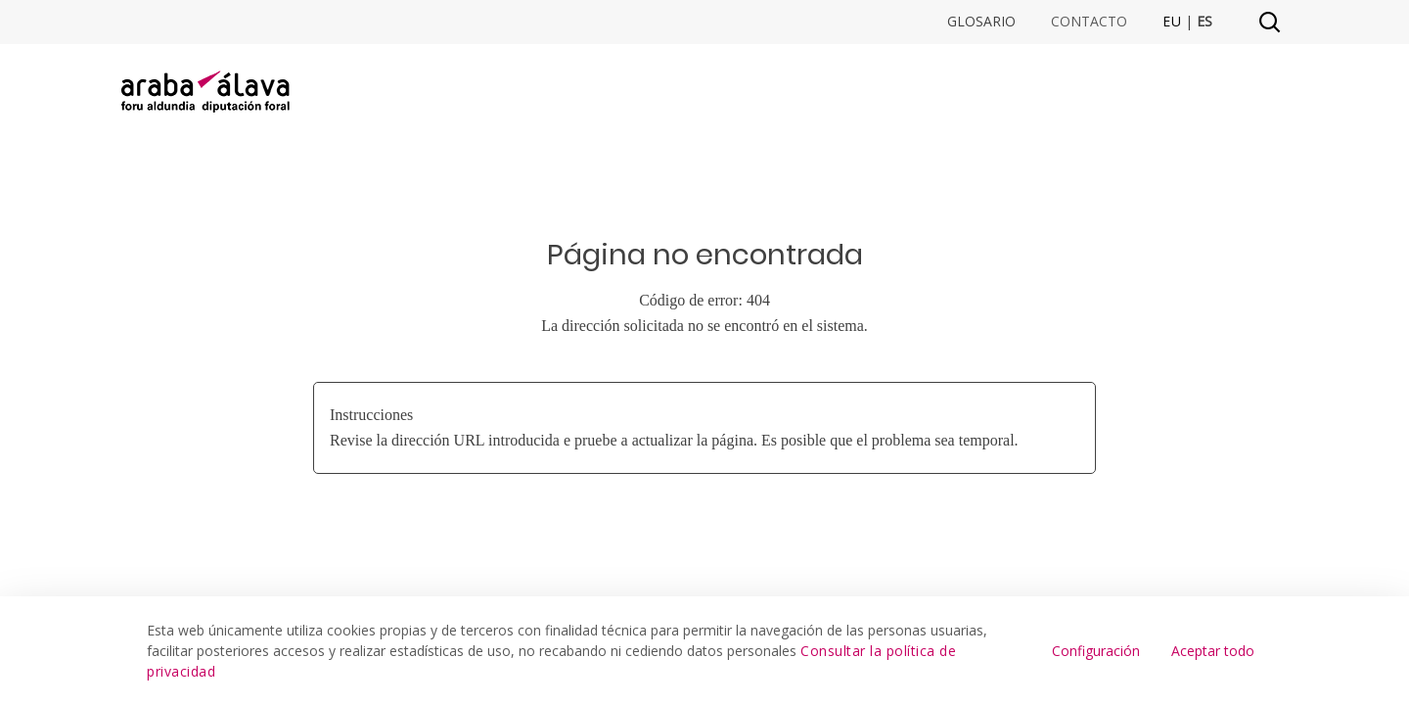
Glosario (981, 21)
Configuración (1096, 650)
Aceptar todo (1212, 650)
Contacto (1089, 21)
